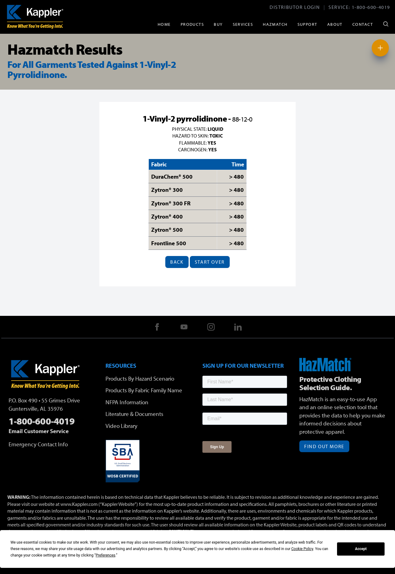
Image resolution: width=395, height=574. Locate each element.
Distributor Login (295, 7)
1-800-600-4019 (371, 7)
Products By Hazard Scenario (139, 378)
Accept (361, 549)
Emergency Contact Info (38, 444)
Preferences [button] (105, 555)
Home (164, 24)
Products (192, 24)
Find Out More (324, 446)
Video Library (121, 425)
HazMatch (275, 24)
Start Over (210, 262)
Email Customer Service (39, 431)
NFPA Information (126, 402)
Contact (362, 24)
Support (307, 24)
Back (176, 262)
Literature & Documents (134, 413)
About (335, 24)
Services (243, 24)
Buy (218, 24)
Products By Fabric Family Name (143, 390)
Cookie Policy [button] (302, 549)
